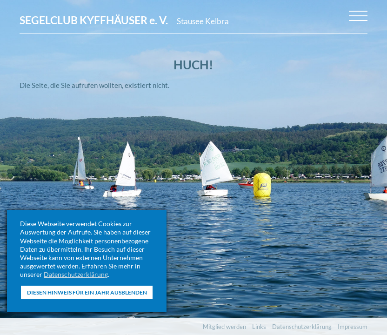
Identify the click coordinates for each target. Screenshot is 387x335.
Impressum (352, 326)
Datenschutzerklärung (76, 274)
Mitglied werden (224, 326)
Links (259, 326)
